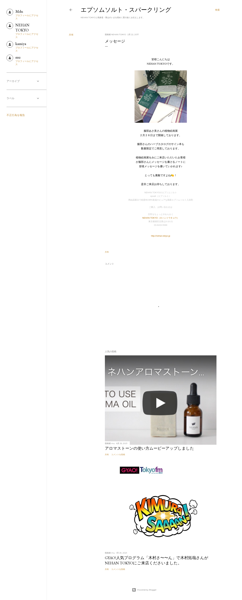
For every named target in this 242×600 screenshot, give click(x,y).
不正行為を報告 (16, 115)
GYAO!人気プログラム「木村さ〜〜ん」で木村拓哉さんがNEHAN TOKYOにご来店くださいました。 (156, 560)
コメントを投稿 (118, 454)
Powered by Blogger (144, 590)
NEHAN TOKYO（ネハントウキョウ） (160, 218)
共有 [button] (71, 34)
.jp (169, 236)
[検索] (217, 10)
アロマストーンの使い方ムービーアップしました (149, 448)
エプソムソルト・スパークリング (126, 10)
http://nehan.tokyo (159, 236)
